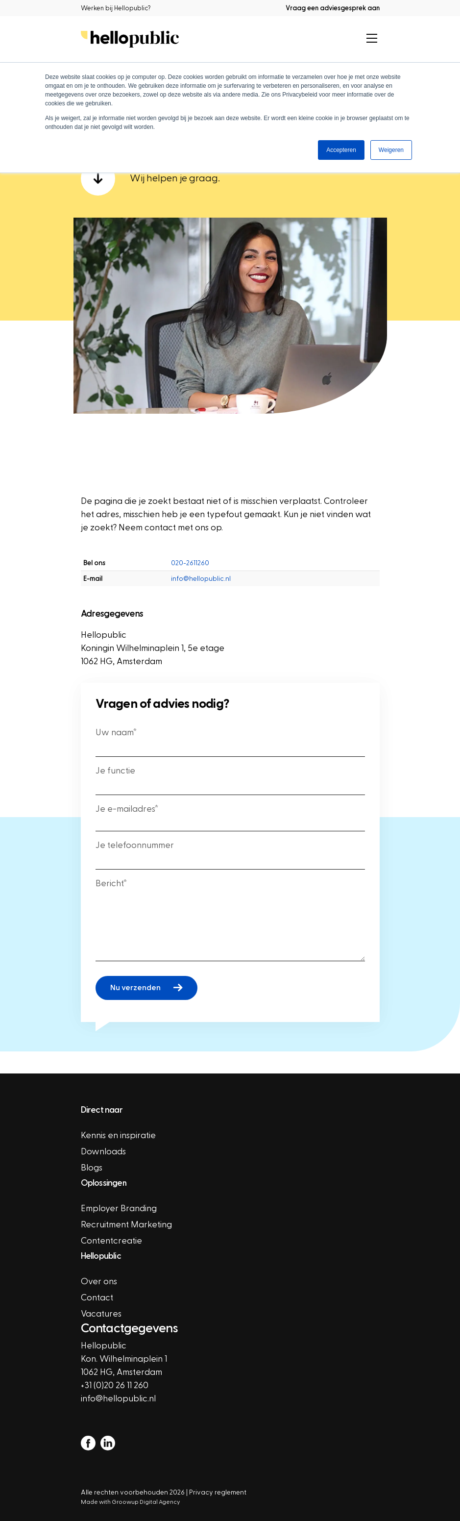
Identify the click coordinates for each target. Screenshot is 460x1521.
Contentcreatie (111, 1241)
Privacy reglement (217, 1492)
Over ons (99, 1281)
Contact (97, 1297)
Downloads (103, 1151)
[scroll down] (230, 178)
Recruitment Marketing (126, 1224)
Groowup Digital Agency (149, 1502)
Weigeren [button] (391, 150)
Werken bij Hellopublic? (115, 8)
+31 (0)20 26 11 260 (114, 1385)
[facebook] (88, 1442)
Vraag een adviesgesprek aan (333, 8)
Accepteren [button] (341, 150)
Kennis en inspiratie (118, 1135)
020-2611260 (190, 563)
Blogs (91, 1167)
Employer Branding (119, 1208)
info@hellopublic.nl (201, 578)
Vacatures (101, 1314)
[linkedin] (107, 1442)
